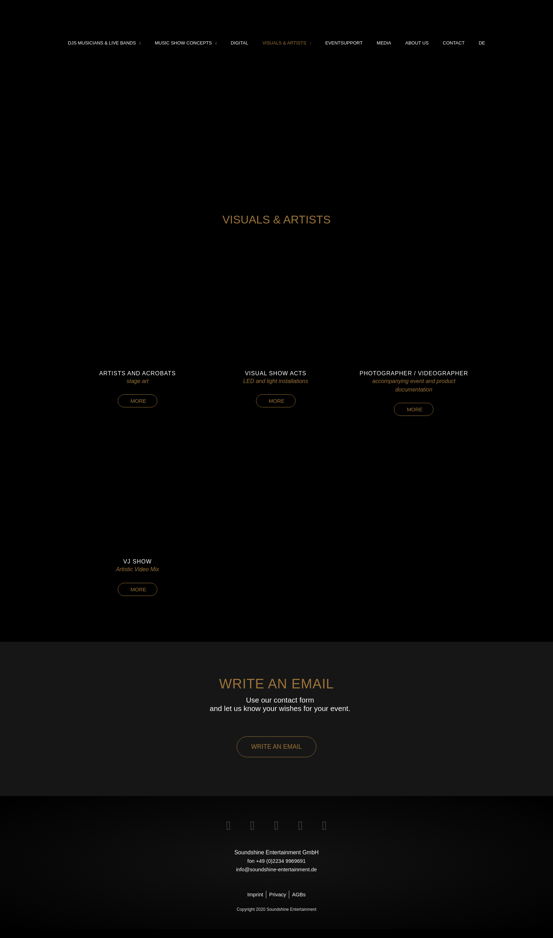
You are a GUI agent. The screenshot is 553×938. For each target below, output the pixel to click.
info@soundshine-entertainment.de (276, 877)
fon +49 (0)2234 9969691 (276, 869)
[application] (158, 43)
